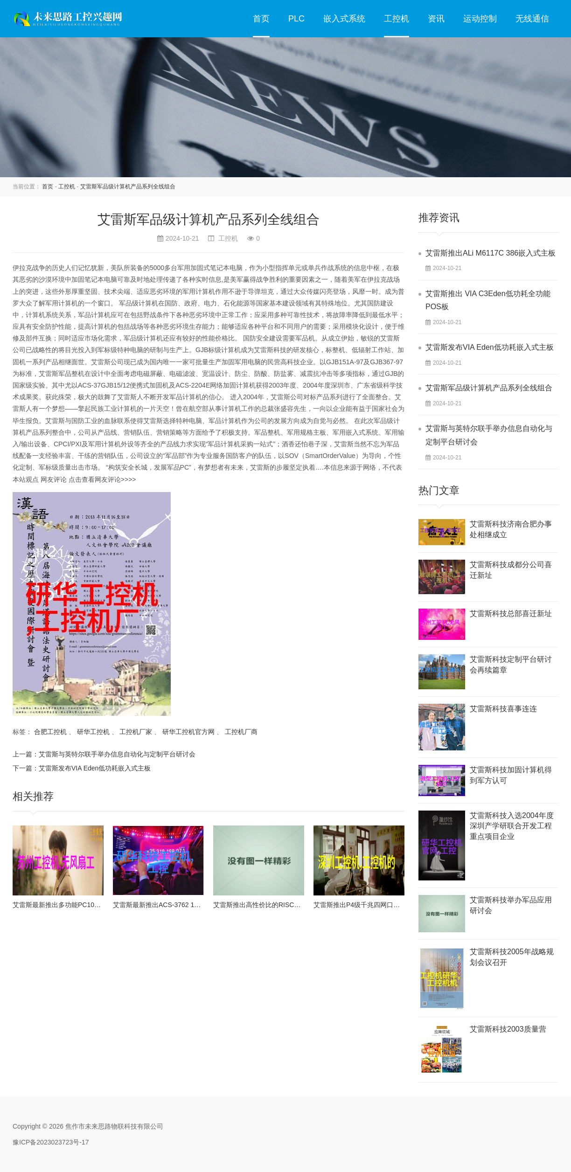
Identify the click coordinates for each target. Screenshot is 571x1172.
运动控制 (480, 18)
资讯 (436, 18)
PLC (296, 18)
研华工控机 (93, 731)
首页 (261, 18)
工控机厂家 (135, 731)
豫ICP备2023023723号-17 (51, 1142)
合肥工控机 (50, 731)
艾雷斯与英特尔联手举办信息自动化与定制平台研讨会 (117, 754)
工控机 (396, 18)
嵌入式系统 (344, 18)
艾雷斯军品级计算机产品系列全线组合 (127, 186)
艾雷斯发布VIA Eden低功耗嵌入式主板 (95, 768)
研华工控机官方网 (188, 731)
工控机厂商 (241, 731)
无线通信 (532, 18)
